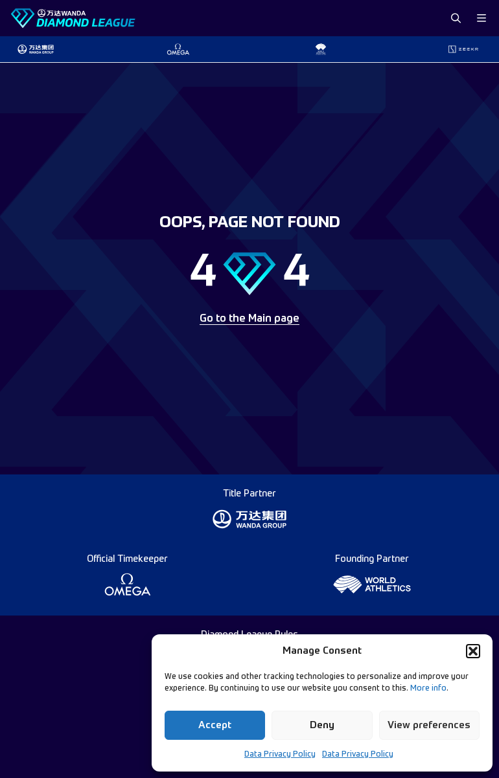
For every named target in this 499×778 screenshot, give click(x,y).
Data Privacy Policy (280, 755)
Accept (214, 725)
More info (428, 689)
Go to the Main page (249, 319)
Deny (322, 725)
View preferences (429, 725)
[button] (473, 651)
